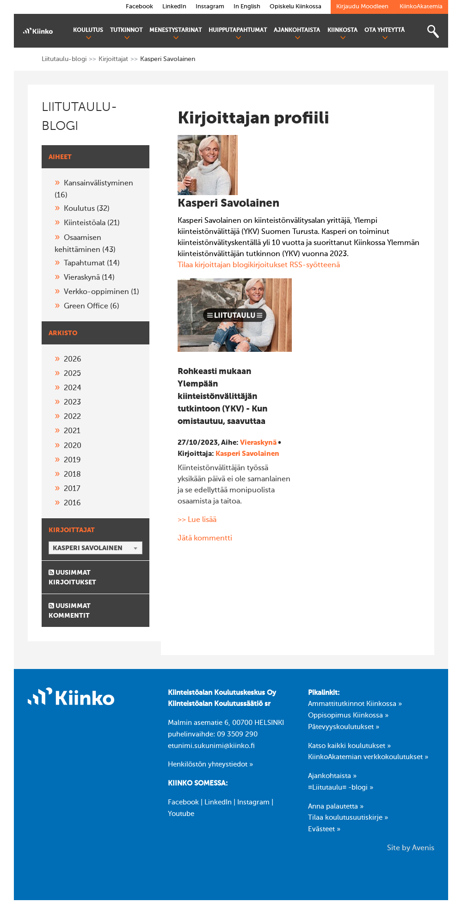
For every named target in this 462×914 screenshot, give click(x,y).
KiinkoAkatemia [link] (421, 7)
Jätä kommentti (205, 538)
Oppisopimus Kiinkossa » (348, 715)
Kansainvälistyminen (94, 189)
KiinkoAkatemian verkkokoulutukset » (368, 757)
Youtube (181, 814)
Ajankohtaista (297, 34)
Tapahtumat (92, 263)
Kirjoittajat (113, 59)
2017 (72, 489)
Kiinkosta (342, 34)
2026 (72, 359)
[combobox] (95, 547)
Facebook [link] (139, 7)
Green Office (91, 306)
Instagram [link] (210, 7)
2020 (72, 446)
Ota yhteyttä (384, 34)
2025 (72, 374)
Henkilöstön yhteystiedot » (210, 764)
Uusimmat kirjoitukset (72, 577)
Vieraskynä (89, 278)
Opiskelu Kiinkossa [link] (295, 7)
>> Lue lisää (197, 520)
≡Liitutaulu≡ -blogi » (340, 787)
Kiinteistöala (92, 223)
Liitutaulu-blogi (64, 59)
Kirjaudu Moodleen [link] (362, 7)
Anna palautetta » (335, 806)
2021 (72, 431)
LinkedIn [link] (174, 7)
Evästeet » (324, 829)
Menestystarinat (175, 34)
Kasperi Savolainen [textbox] (88, 548)
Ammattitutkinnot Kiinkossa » (355, 704)
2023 (72, 402)
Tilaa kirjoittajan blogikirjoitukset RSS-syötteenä (259, 265)
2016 (72, 503)
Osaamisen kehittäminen (85, 244)
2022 (72, 417)
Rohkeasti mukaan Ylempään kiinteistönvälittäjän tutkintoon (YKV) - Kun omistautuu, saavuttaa (222, 397)
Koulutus (88, 34)
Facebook (183, 802)
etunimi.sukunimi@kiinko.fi (211, 746)
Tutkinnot (126, 34)
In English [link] (247, 7)
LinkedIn (218, 802)
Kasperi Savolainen (247, 453)
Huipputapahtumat (238, 34)
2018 (72, 474)
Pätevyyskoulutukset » (343, 727)
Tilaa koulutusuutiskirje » (348, 818)
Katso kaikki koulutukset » (349, 746)
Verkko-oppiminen (101, 292)
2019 (72, 460)
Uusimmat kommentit (70, 610)
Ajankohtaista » (332, 776)
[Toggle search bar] (433, 31)
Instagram (253, 802)
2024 (72, 388)
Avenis (423, 848)
